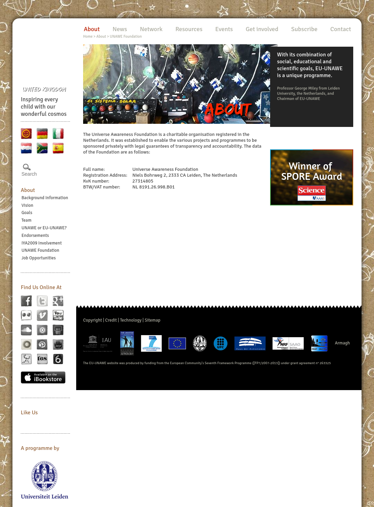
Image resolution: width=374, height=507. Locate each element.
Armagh (342, 343)
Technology (130, 320)
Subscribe (304, 29)
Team (26, 220)
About (28, 190)
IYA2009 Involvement (41, 243)
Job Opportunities (38, 258)
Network (151, 29)
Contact (340, 29)
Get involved (262, 29)
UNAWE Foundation (40, 250)
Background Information (44, 198)
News (120, 29)
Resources (188, 29)
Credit (111, 320)
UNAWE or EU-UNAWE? (43, 228)
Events (224, 29)
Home (87, 36)
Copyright (92, 320)
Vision (27, 205)
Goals (26, 212)
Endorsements (35, 235)
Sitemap (152, 320)
